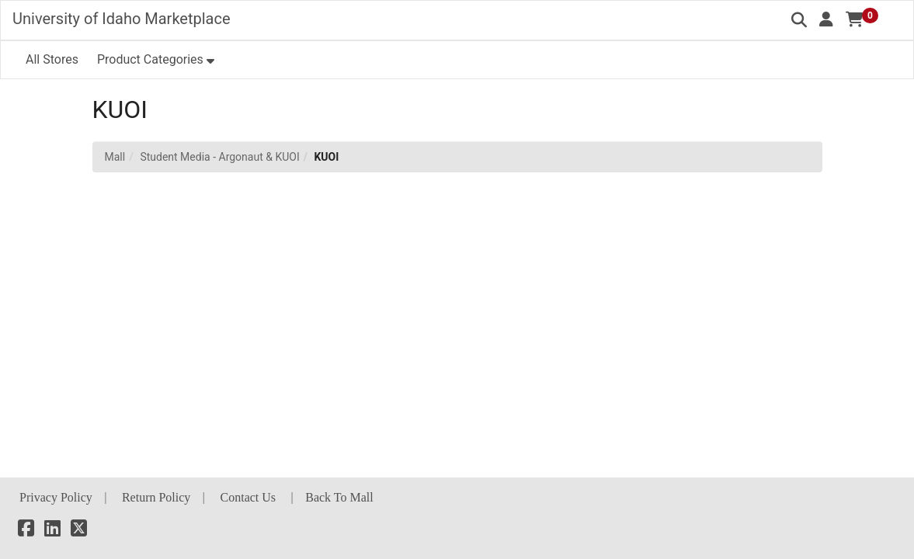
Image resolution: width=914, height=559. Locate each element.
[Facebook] (26, 530)
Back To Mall (339, 497)
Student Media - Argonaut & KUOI (219, 157)
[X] (79, 530)
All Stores (52, 59)
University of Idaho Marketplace (121, 18)
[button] (826, 19)
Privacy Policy (55, 497)
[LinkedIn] (52, 530)
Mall (115, 157)
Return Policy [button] (156, 497)
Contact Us (248, 497)
